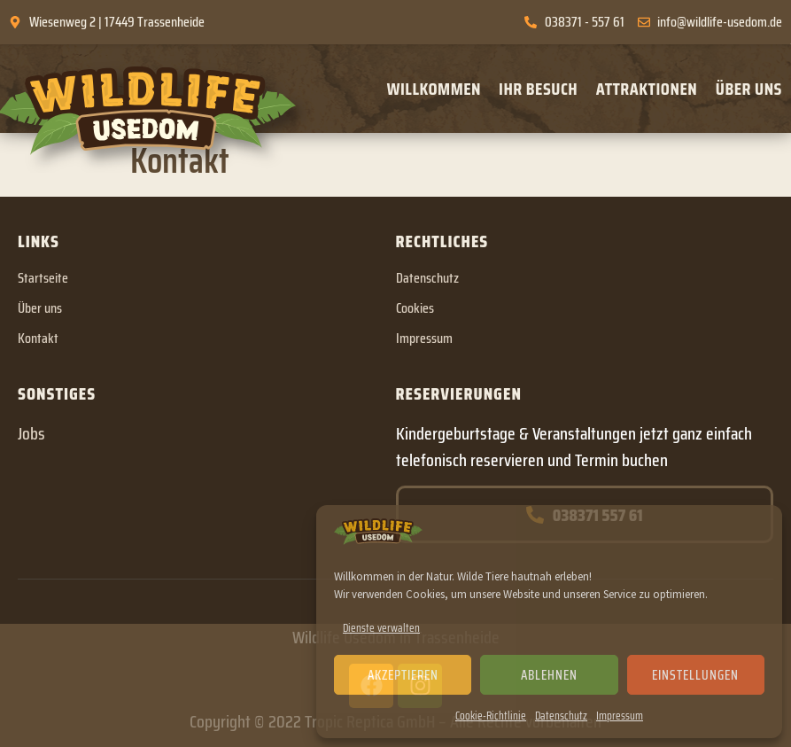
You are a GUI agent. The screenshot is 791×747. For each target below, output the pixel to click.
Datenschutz (561, 715)
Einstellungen (695, 675)
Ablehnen (549, 675)
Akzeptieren (403, 675)
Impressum (619, 715)
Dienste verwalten (381, 628)
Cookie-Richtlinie (490, 715)
